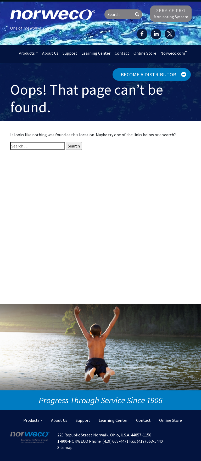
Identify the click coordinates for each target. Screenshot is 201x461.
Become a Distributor (153, 74)
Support (70, 53)
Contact (122, 53)
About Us (50, 53)
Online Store (144, 53)
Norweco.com (173, 53)
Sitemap (64, 447)
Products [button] (27, 53)
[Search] (118, 14)
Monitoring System (171, 13)
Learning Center (95, 53)
